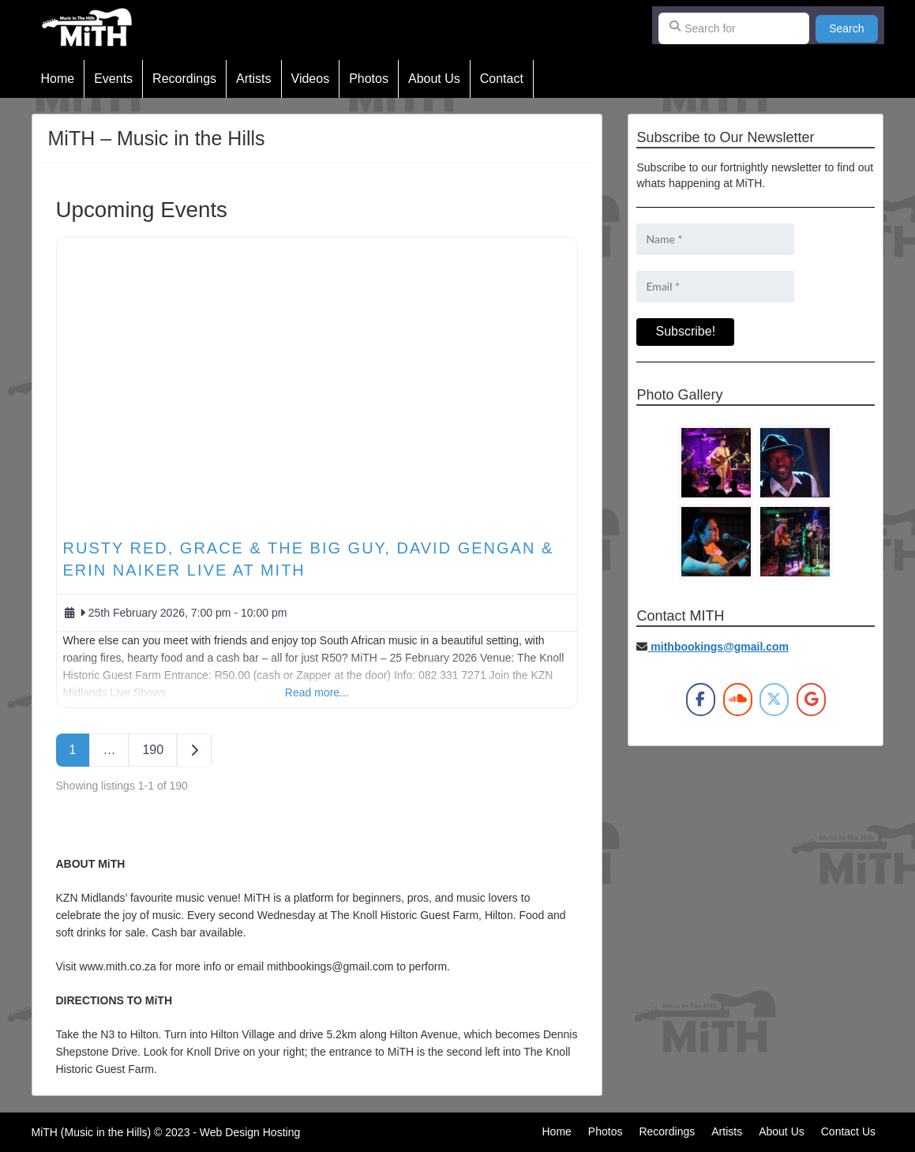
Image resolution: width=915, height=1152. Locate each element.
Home (58, 78)
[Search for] (734, 28)
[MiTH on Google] (811, 699)
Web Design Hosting (250, 1132)
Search (853, 27)
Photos (368, 78)
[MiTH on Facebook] (700, 699)
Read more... (317, 692)
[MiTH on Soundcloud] (737, 699)
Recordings (184, 78)
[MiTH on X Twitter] (774, 699)
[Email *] (715, 286)
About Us (434, 78)
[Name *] (715, 239)
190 (152, 749)
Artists (253, 78)
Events (113, 78)
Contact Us (848, 1131)
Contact (501, 78)
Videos (310, 78)
